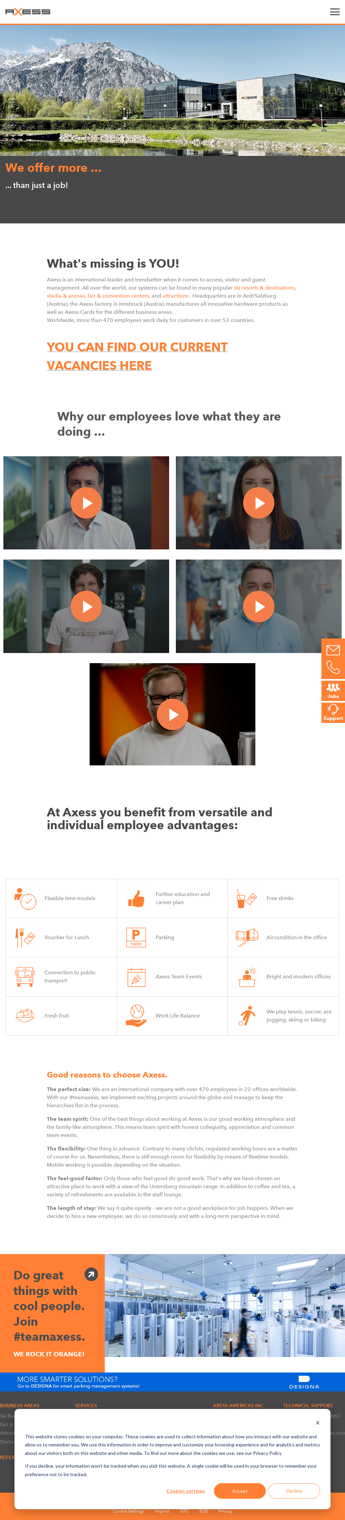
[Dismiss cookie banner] (317, 1423)
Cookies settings (185, 1491)
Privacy (225, 1511)
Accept (240, 1491)
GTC (184, 1511)
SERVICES (86, 1406)
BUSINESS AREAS (19, 1406)
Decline (294, 1491)
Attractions (12, 1433)
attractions (175, 296)
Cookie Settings (128, 1511)
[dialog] (172, 1459)
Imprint (162, 1511)
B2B (203, 1511)
